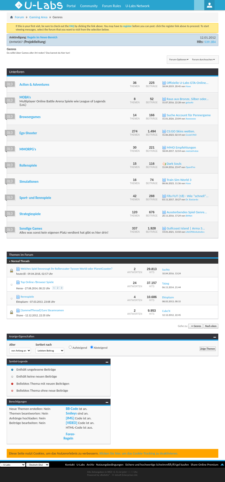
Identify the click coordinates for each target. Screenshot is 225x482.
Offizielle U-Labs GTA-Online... (187, 83)
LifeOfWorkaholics (195, 231)
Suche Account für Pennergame (189, 115)
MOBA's (25, 97)
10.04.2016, (171, 273)
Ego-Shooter (28, 133)
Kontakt (70, 464)
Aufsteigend (78, 347)
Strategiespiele (30, 214)
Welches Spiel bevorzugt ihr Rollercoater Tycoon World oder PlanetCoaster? (66, 268)
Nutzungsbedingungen (109, 464)
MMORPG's (27, 149)
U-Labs (81, 464)
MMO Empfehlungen (181, 147)
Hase (188, 86)
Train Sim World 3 (179, 180)
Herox (19, 288)
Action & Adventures (34, 84)
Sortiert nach (44, 344)
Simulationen (28, 182)
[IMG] (70, 418)
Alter (12, 344)
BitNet (189, 215)
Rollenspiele (28, 165)
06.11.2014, (171, 287)
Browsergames (29, 117)
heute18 (21, 273)
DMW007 (16, 42)
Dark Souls (174, 164)
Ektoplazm (22, 301)
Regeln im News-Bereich (42, 37)
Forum (19, 17)
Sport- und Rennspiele (35, 198)
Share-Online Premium (204, 464)
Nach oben (210, 326)
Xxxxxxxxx (191, 118)
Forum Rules (111, 6)
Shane (19, 315)
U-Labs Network (138, 6)
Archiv (90, 464)
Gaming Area (38, 17)
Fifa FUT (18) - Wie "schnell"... (187, 196)
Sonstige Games (30, 228)
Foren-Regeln (69, 436)
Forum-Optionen (177, 59)
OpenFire (190, 167)
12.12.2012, (171, 315)
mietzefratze (192, 151)
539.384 (210, 42)
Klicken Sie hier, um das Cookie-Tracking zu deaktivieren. (138, 453)
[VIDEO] (71, 423)
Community (89, 6)
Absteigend (99, 347)
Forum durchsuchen (202, 59)
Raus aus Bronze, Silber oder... (188, 99)
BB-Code (72, 409)
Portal (71, 6)
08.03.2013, (171, 301)
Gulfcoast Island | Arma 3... (186, 228)
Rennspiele (27, 296)
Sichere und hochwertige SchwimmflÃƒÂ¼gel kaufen (157, 464)
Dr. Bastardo (192, 199)
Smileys (71, 413)
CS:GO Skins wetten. (181, 131)
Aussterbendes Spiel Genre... (187, 212)
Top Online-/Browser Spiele (37, 282)
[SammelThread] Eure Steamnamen (42, 310)
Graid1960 (191, 134)
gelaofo (189, 102)
